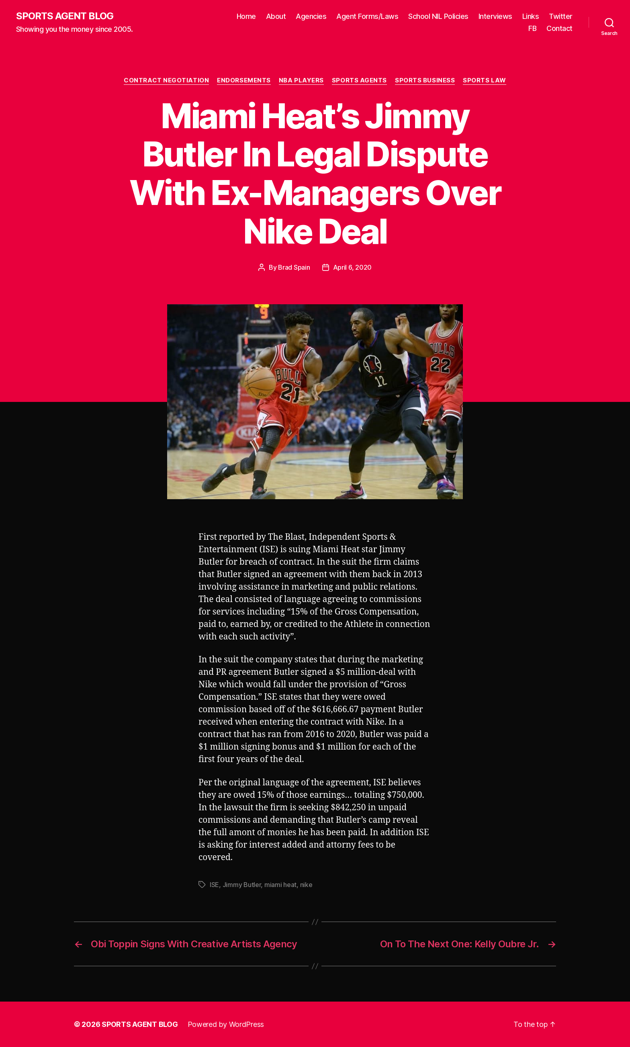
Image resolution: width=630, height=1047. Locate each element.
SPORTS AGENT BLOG (64, 16)
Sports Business (425, 80)
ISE (214, 885)
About (276, 16)
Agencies (311, 16)
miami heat (280, 885)
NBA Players (301, 80)
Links (530, 16)
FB (532, 28)
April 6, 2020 (352, 267)
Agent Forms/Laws (367, 16)
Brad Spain (294, 267)
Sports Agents (359, 80)
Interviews (495, 16)
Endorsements (244, 80)
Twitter (561, 16)
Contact (559, 28)
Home (246, 16)
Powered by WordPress (226, 1024)
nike (306, 885)
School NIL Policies (438, 16)
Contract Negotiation (166, 80)
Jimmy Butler (242, 885)
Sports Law (484, 80)
